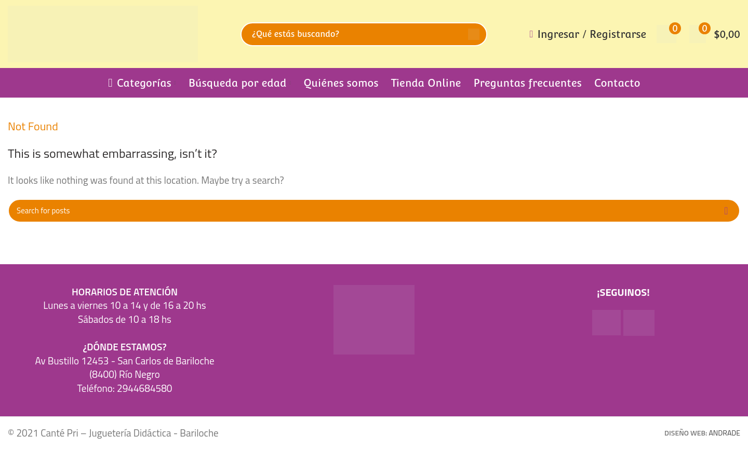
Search (473, 34)
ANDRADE (724, 432)
